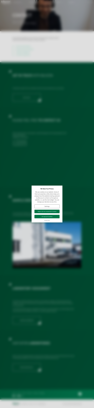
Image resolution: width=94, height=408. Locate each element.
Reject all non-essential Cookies (47, 211)
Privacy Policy (47, 220)
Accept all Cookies (47, 216)
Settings (47, 206)
